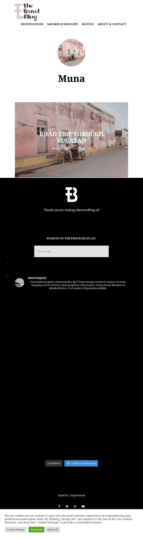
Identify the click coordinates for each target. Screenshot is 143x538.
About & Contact (112, 24)
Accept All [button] (36, 529)
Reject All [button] (52, 529)
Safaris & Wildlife (62, 24)
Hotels (88, 24)
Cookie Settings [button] (15, 529)
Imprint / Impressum (71, 495)
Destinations (32, 24)
